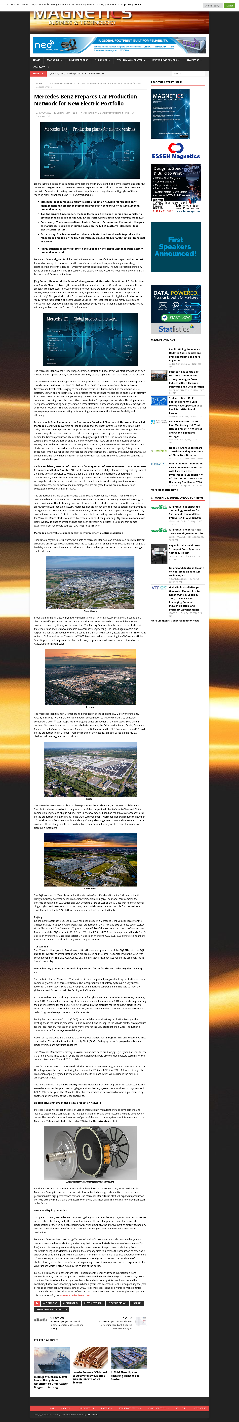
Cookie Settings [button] (213, 5)
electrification (117, 1303)
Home (36, 60)
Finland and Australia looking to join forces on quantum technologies (186, 571)
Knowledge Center (164, 60)
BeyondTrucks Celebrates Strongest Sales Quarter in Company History (185, 549)
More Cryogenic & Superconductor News (175, 620)
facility (136, 1303)
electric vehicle (93, 1303)
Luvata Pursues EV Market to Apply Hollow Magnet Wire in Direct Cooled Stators (90, 1377)
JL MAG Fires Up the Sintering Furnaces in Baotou (125, 1376)
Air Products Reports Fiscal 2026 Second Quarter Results (186, 531)
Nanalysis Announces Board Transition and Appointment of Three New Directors (186, 451)
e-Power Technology (86, 112)
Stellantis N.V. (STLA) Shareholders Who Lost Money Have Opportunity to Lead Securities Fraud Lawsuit (185, 406)
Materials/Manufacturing (110, 112)
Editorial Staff (63, 112)
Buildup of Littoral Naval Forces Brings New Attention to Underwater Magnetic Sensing (51, 1382)
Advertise (193, 60)
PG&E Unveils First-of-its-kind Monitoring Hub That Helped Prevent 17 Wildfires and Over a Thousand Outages (185, 429)
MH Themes (92, 1414)
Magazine (53, 60)
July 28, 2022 (45, 112)
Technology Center (130, 60)
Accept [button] (229, 5)
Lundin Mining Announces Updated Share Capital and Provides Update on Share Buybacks (185, 355)
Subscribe (101, 60)
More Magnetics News (164, 489)
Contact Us (41, 67)
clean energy (70, 1303)
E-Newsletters (78, 60)
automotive (50, 1303)
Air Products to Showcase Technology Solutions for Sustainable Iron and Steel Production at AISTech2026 (185, 512)
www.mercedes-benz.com (75, 1295)
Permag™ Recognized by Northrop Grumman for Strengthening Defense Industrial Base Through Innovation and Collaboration (186, 379)
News (126, 112)
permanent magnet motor (52, 1309)
